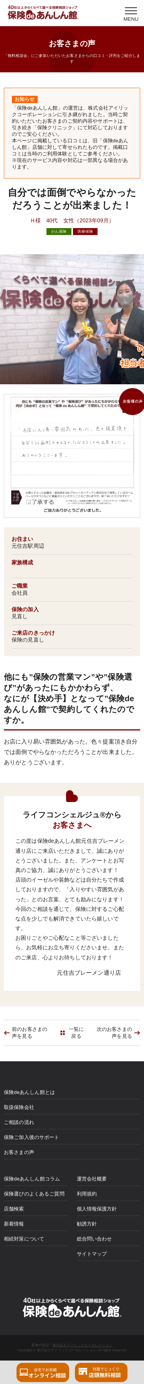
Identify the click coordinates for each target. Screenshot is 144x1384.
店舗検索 (14, 1209)
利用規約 (87, 1194)
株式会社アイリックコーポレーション (82, 1345)
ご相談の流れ (19, 1122)
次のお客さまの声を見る (114, 1032)
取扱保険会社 (19, 1107)
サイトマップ (92, 1254)
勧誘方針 (87, 1224)
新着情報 (14, 1224)
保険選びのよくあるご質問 (34, 1194)
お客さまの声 (19, 1152)
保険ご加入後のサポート (32, 1137)
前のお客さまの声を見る (29, 1032)
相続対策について (24, 1239)
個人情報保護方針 (97, 1209)
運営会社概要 (92, 1179)
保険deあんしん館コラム (32, 1179)
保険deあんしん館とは (29, 1092)
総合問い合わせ (94, 1239)
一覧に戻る (76, 1032)
